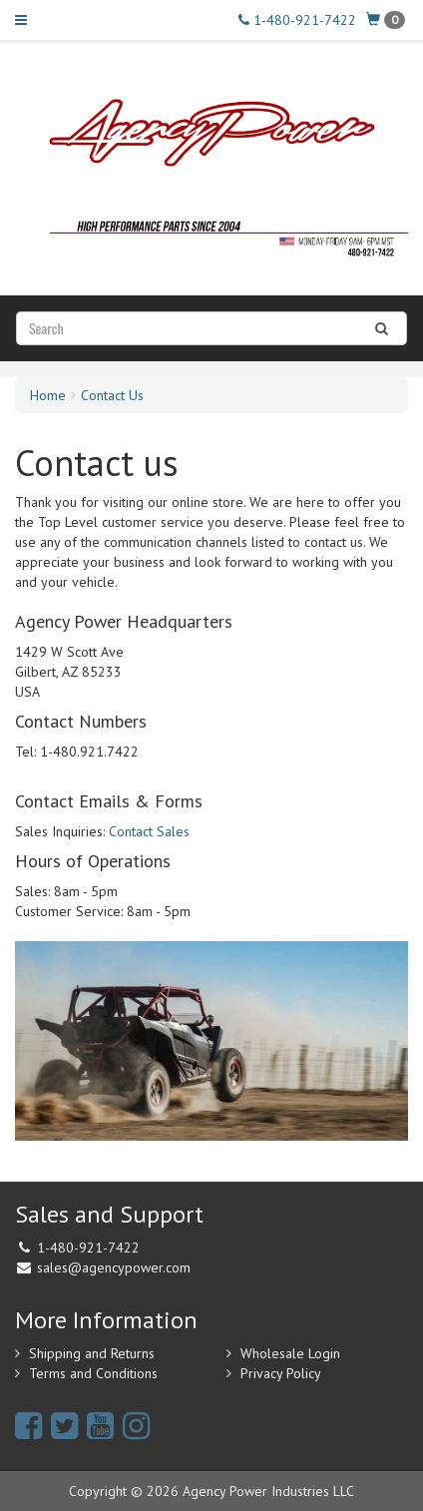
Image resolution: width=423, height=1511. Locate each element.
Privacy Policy (280, 1373)
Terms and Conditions (93, 1373)
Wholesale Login (290, 1353)
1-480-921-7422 (297, 20)
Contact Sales (149, 831)
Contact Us (112, 395)
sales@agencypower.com (114, 1267)
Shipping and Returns (92, 1353)
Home (48, 395)
